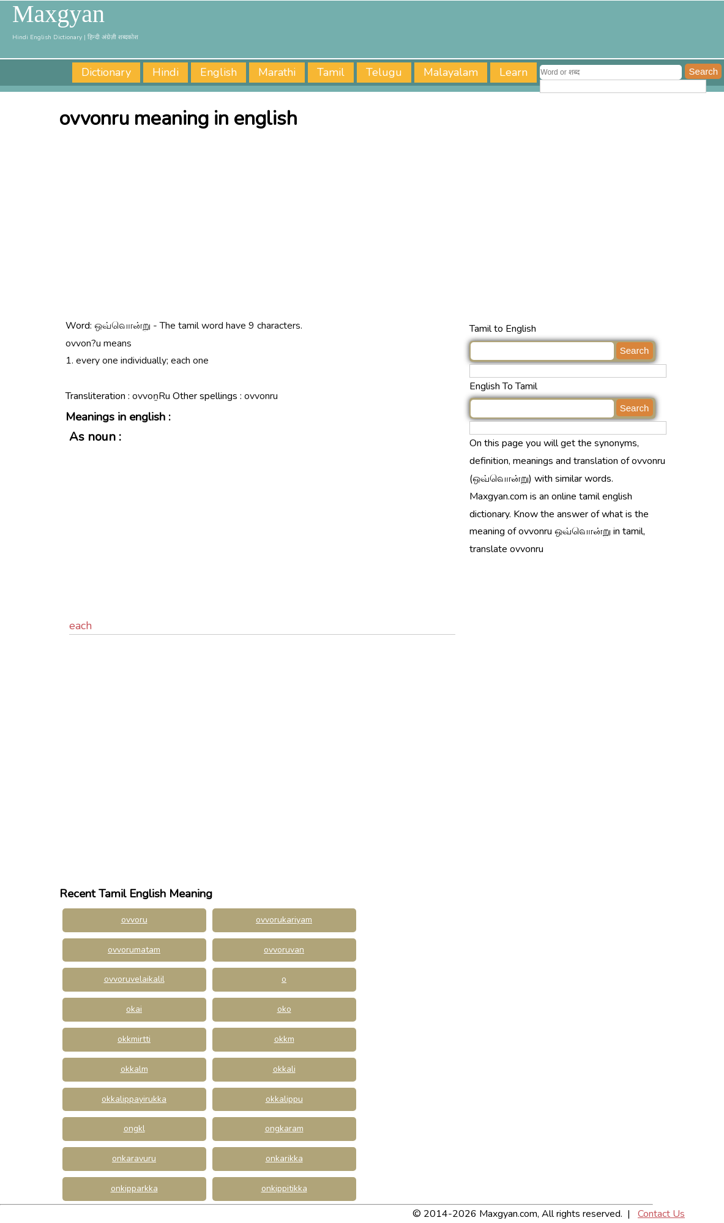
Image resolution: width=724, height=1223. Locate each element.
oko (284, 1009)
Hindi (165, 72)
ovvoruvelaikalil (134, 979)
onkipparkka (134, 1188)
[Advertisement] (365, 228)
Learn (513, 72)
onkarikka (284, 1158)
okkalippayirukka (134, 1099)
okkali (284, 1069)
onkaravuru (134, 1158)
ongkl (134, 1128)
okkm (284, 1039)
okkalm (134, 1069)
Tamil (331, 72)
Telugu (384, 72)
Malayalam (451, 72)
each (80, 625)
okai (134, 1009)
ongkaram (284, 1128)
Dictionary (106, 72)
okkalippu (284, 1099)
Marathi (277, 72)
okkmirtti (134, 1039)
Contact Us (661, 1214)
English (218, 72)
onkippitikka (284, 1188)
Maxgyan (58, 14)
